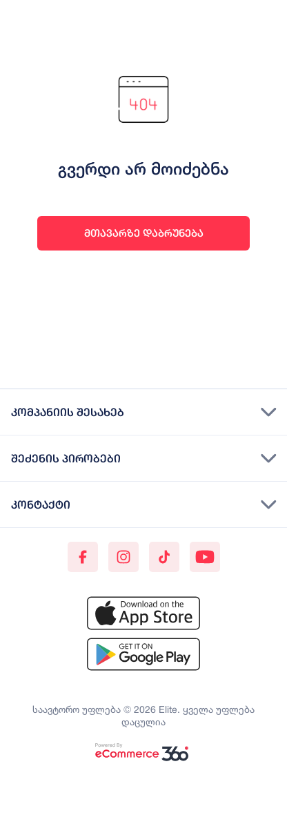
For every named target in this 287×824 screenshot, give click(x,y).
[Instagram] (123, 557)
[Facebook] (83, 557)
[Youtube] (205, 557)
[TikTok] (164, 557)
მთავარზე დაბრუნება (144, 232)
